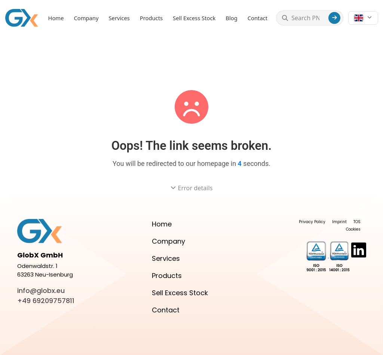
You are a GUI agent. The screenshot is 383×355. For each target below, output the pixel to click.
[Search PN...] (308, 18)
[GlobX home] (21, 18)
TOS (357, 222)
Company (86, 18)
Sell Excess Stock (194, 18)
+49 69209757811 (45, 300)
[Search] (334, 18)
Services (119, 18)
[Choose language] (363, 18)
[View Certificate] (317, 256)
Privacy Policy (312, 222)
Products (151, 18)
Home (56, 18)
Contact (257, 18)
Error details (192, 188)
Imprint (339, 222)
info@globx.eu (41, 290)
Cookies (353, 229)
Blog (231, 18)
